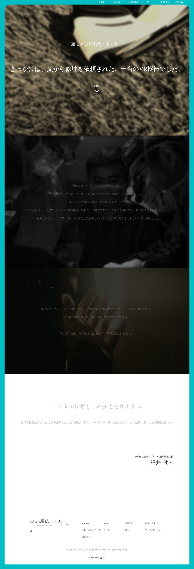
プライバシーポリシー (156, 530)
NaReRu (85, 523)
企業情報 (128, 523)
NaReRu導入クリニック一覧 (96, 530)
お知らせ (128, 530)
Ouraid (106, 523)
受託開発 (86, 536)
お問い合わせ (151, 523)
